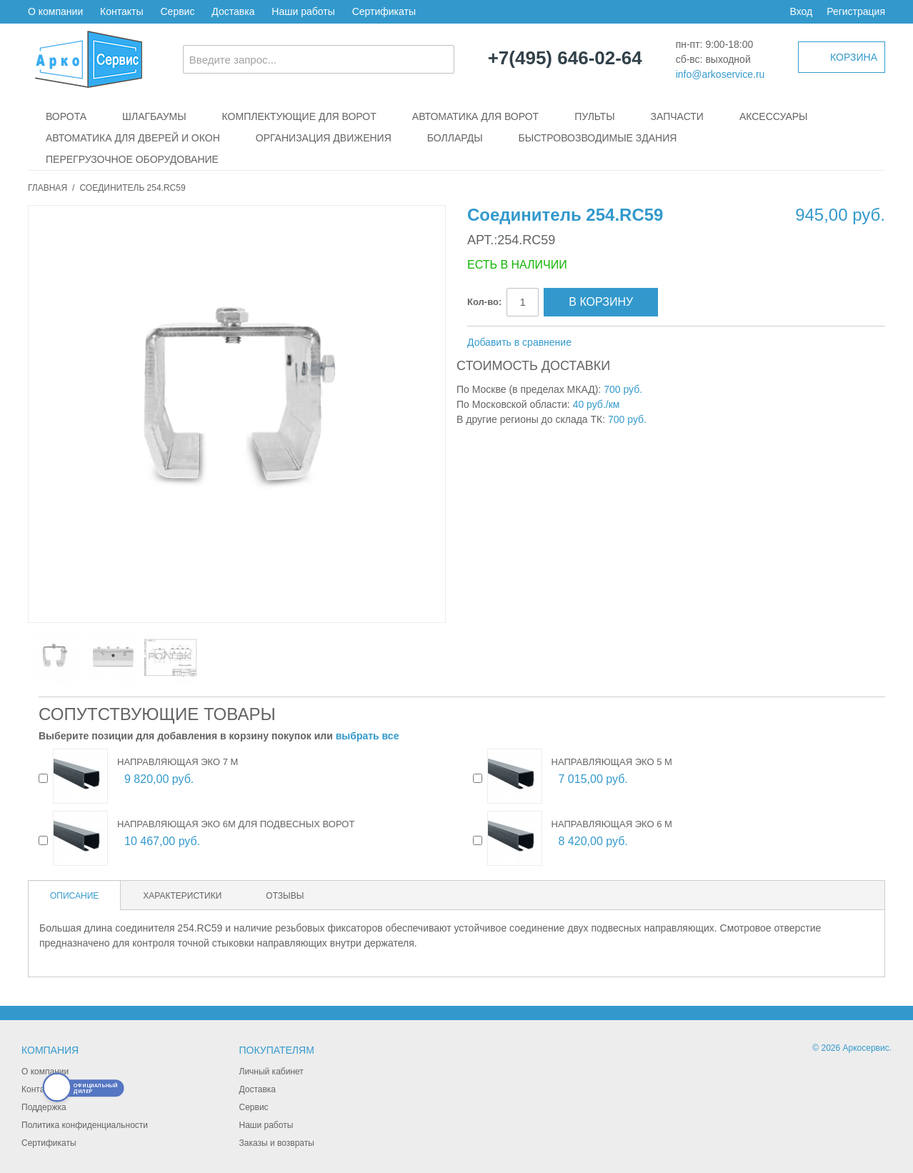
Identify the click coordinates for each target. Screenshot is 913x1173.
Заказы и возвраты (276, 1143)
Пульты (594, 116)
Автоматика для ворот (475, 116)
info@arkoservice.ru (720, 74)
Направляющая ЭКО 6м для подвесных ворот (235, 824)
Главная (47, 188)
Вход (800, 11)
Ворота (66, 116)
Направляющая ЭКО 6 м (612, 824)
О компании (55, 11)
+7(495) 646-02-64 (565, 59)
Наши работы (302, 11)
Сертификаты (384, 11)
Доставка (232, 11)
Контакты (121, 11)
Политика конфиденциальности (84, 1125)
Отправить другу (601, 343)
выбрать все (367, 736)
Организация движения (323, 138)
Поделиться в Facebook (630, 343)
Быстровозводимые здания (598, 138)
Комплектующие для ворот (299, 116)
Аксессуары (773, 116)
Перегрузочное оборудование (132, 159)
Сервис (177, 11)
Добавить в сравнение (519, 342)
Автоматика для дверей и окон (133, 138)
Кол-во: (484, 301)
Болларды (455, 138)
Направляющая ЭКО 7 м (177, 762)
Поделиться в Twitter (658, 343)
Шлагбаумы (154, 116)
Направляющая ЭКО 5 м (612, 762)
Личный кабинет (271, 1072)
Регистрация (856, 11)
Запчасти (677, 116)
